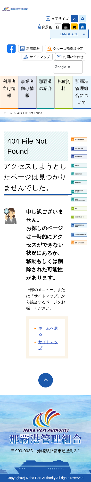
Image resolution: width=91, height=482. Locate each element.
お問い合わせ (73, 57)
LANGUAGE (69, 34)
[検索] (62, 67)
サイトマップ (40, 57)
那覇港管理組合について (81, 92)
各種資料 (63, 85)
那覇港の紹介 (45, 85)
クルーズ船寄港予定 (68, 49)
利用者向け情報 (9, 88)
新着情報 (33, 49)
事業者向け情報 (27, 88)
